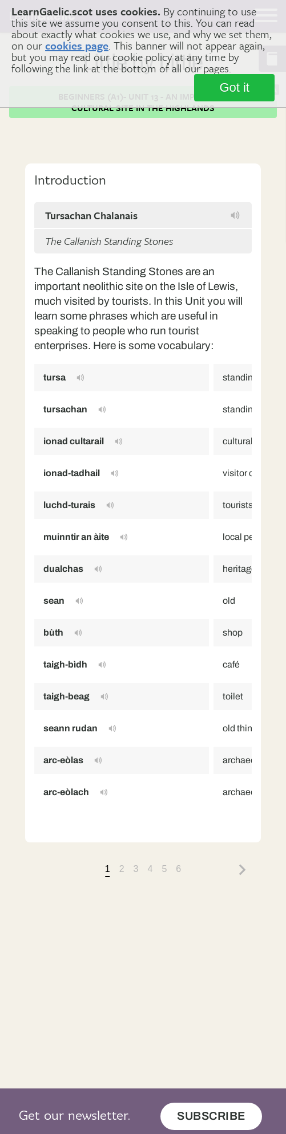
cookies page (76, 45)
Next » (242, 870)
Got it (234, 87)
